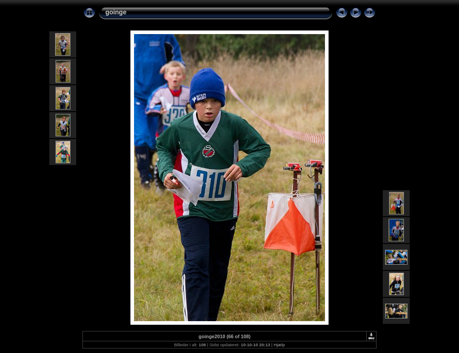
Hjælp (279, 344)
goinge (115, 12)
